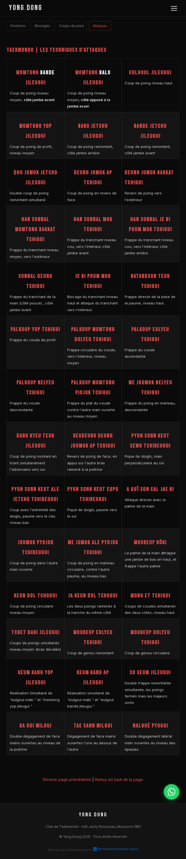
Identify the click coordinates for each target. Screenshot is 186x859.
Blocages (42, 26)
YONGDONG (25, 8)
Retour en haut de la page (119, 779)
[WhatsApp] (171, 792)
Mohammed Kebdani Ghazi (115, 849)
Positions (18, 26)
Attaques (100, 26)
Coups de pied (71, 26)
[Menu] (174, 8)
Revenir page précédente (67, 779)
